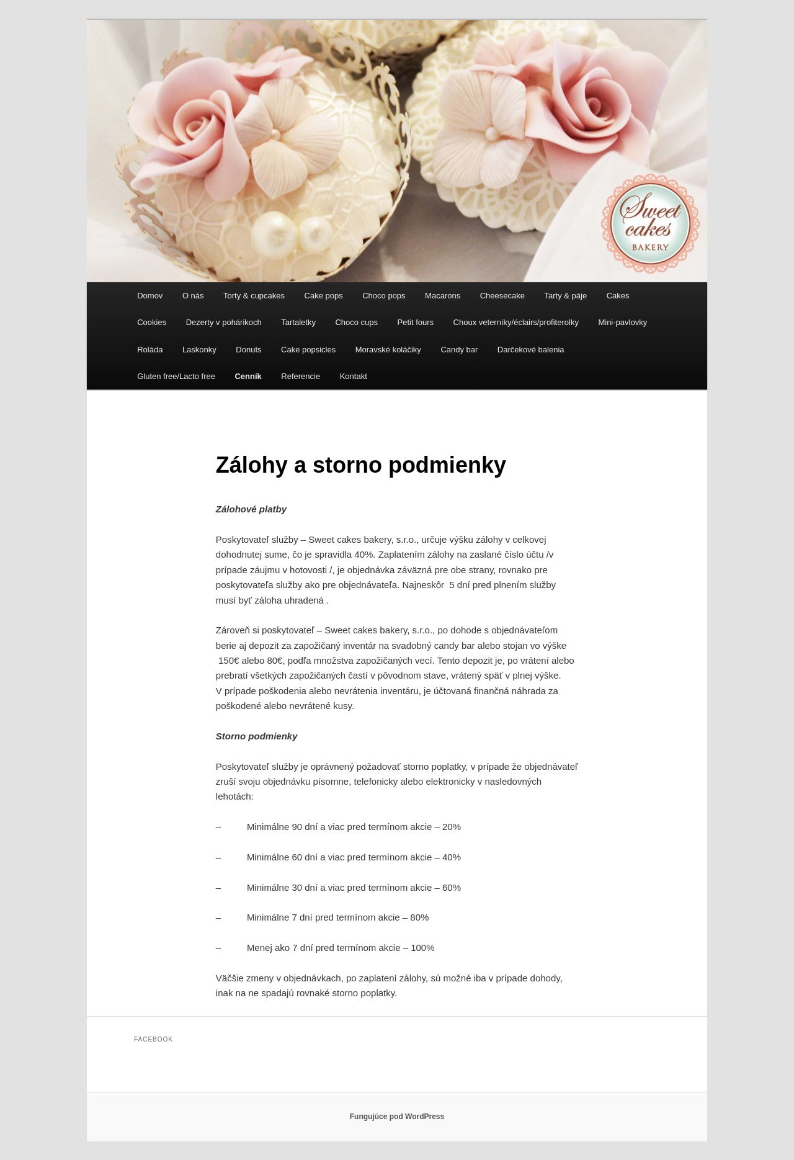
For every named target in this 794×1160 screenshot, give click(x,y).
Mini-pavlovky (622, 322)
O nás (193, 295)
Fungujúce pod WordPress (397, 1116)
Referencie (300, 376)
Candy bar (459, 349)
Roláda (150, 349)
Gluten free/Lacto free (176, 376)
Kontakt (353, 376)
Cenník (247, 376)
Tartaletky (298, 322)
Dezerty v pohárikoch (224, 322)
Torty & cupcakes (254, 295)
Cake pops (324, 295)
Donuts (248, 349)
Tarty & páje (565, 295)
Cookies (151, 322)
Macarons (442, 295)
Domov (150, 295)
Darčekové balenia (530, 349)
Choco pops (383, 295)
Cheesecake (502, 295)
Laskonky (199, 349)
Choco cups (356, 322)
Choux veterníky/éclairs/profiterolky (516, 322)
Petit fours (416, 322)
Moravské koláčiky (388, 349)
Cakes (618, 295)
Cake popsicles (308, 349)
